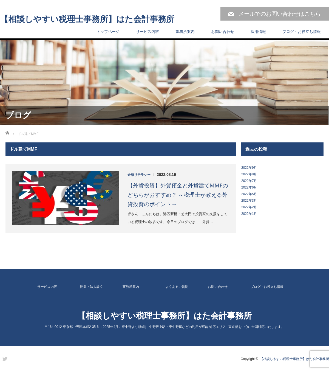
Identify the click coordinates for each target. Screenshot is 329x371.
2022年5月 (249, 194)
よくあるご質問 (176, 286)
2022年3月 (249, 201)
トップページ (108, 31)
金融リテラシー (139, 175)
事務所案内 (185, 31)
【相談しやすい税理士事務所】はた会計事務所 (87, 19)
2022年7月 (249, 181)
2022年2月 (249, 207)
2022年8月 (249, 174)
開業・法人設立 (91, 286)
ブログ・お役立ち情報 (301, 31)
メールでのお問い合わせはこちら (280, 14)
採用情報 (258, 31)
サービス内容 (147, 31)
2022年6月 (249, 187)
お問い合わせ (222, 31)
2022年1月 (249, 214)
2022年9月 (249, 168)
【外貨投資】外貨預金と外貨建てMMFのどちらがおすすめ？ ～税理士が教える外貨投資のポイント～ (177, 194)
